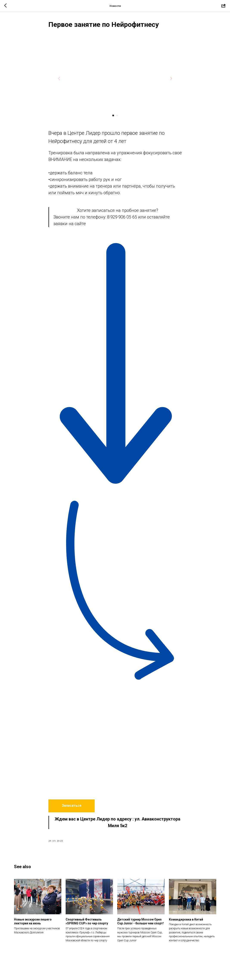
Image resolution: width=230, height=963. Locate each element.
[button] (71, 805)
